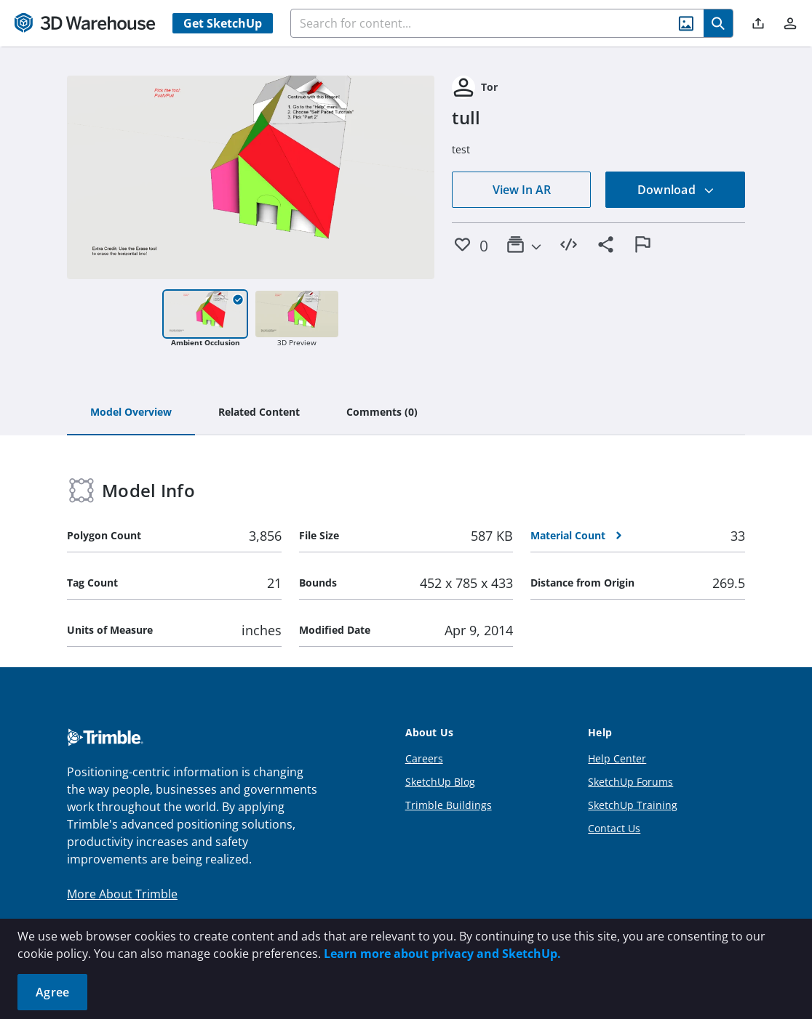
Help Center (617, 758)
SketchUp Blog (440, 782)
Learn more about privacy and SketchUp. (442, 954)
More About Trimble (122, 894)
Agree (52, 992)
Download (676, 190)
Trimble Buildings (448, 805)
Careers (424, 758)
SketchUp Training (632, 805)
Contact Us (614, 828)
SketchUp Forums (630, 782)
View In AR (522, 190)
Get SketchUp (222, 23)
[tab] (131, 412)
